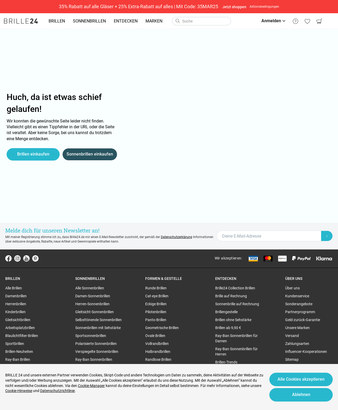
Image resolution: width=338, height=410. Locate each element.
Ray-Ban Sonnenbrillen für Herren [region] (236, 351)
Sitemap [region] (292, 359)
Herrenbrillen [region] (15, 304)
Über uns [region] (292, 288)
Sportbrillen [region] (14, 343)
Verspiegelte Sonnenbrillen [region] (96, 351)
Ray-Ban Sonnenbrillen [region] (93, 359)
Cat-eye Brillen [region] (156, 296)
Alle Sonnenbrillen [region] (89, 288)
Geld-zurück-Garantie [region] (302, 320)
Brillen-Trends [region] (226, 362)
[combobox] (201, 21)
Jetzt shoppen (234, 7)
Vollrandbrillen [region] (157, 343)
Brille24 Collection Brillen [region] (235, 288)
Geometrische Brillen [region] (162, 328)
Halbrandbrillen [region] (157, 351)
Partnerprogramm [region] (300, 312)
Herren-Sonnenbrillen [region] (92, 304)
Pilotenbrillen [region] (155, 312)
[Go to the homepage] (21, 21)
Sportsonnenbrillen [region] (90, 336)
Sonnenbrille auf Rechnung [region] (237, 304)
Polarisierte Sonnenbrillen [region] (96, 343)
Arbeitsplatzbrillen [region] (20, 328)
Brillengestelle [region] (226, 312)
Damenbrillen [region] (16, 296)
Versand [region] (292, 336)
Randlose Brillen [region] (158, 359)
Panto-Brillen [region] (155, 320)
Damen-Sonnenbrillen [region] (92, 296)
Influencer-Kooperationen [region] (306, 351)
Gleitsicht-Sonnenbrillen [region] (94, 312)
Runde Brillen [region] (156, 288)
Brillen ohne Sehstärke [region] (233, 320)
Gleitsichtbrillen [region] (17, 320)
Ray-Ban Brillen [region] (17, 359)
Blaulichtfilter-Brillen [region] (21, 336)
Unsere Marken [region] (297, 328)
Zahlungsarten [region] (297, 343)
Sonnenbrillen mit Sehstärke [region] (98, 328)
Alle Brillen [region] (13, 288)
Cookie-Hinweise (18, 391)
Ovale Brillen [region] (155, 336)
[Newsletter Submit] (327, 236)
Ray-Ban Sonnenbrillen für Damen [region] (236, 338)
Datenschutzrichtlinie (57, 391)
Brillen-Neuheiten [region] (19, 351)
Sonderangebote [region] (298, 304)
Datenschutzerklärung (176, 237)
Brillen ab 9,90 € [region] (228, 328)
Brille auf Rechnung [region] (231, 296)
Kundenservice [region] (297, 296)
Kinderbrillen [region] (15, 312)
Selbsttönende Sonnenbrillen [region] (98, 320)
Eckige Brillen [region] (156, 304)
